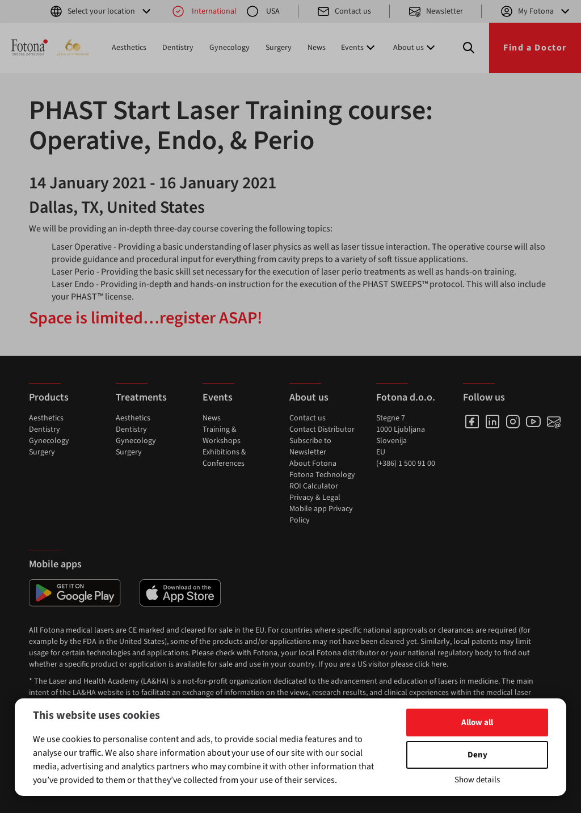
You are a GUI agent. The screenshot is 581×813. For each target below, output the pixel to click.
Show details (477, 780)
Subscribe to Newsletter (310, 446)
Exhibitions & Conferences (224, 457)
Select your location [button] (101, 11)
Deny (477, 755)
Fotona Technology (322, 475)
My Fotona (536, 11)
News (317, 47)
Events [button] (359, 47)
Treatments (141, 397)
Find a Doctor (535, 47)
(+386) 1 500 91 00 (405, 463)
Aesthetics (129, 47)
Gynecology (229, 47)
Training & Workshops (222, 435)
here (439, 664)
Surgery (279, 47)
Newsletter (435, 11)
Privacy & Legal (314, 497)
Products (49, 397)
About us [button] (415, 47)
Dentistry (177, 47)
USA (263, 11)
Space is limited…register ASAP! (145, 318)
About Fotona (312, 463)
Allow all (477, 722)
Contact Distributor (322, 429)
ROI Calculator (313, 486)
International (204, 11)
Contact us (344, 11)
